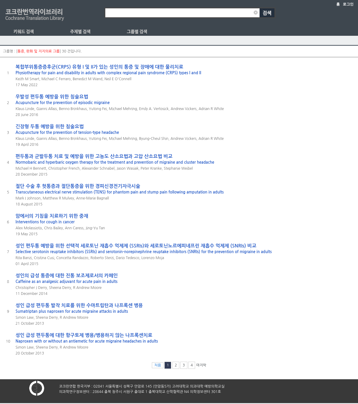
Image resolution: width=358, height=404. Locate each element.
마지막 (201, 365)
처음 (157, 365)
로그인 (348, 4)
